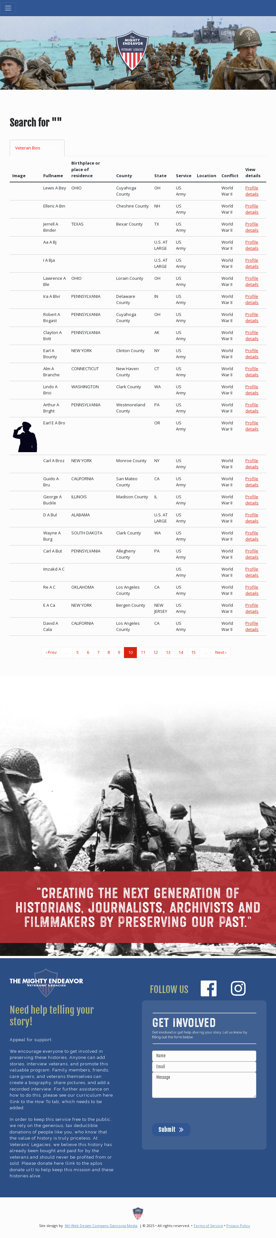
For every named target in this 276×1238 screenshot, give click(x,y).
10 (130, 652)
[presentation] (201, 1110)
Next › (221, 652)
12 (155, 652)
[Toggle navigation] (8, 8)
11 (143, 652)
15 (193, 652)
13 (168, 652)
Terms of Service (208, 1225)
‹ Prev (51, 652)
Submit (171, 1129)
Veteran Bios (37, 148)
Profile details (252, 191)
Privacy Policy (238, 1225)
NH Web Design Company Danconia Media (101, 1225)
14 (181, 652)
